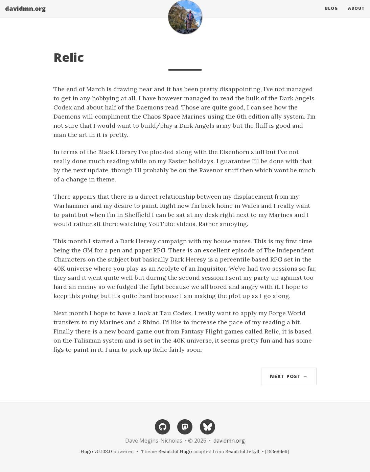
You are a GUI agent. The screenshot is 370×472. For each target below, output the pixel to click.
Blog (331, 15)
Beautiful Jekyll (242, 451)
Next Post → (289, 376)
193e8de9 (277, 451)
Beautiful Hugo (175, 451)
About (356, 15)
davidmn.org (25, 15)
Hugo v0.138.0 (96, 451)
